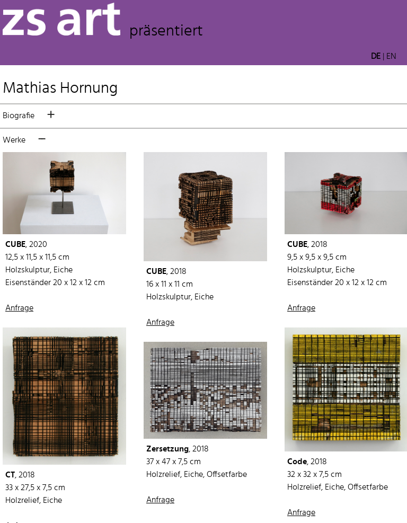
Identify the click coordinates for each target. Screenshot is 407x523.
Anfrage (19, 308)
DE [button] (376, 57)
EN (391, 57)
